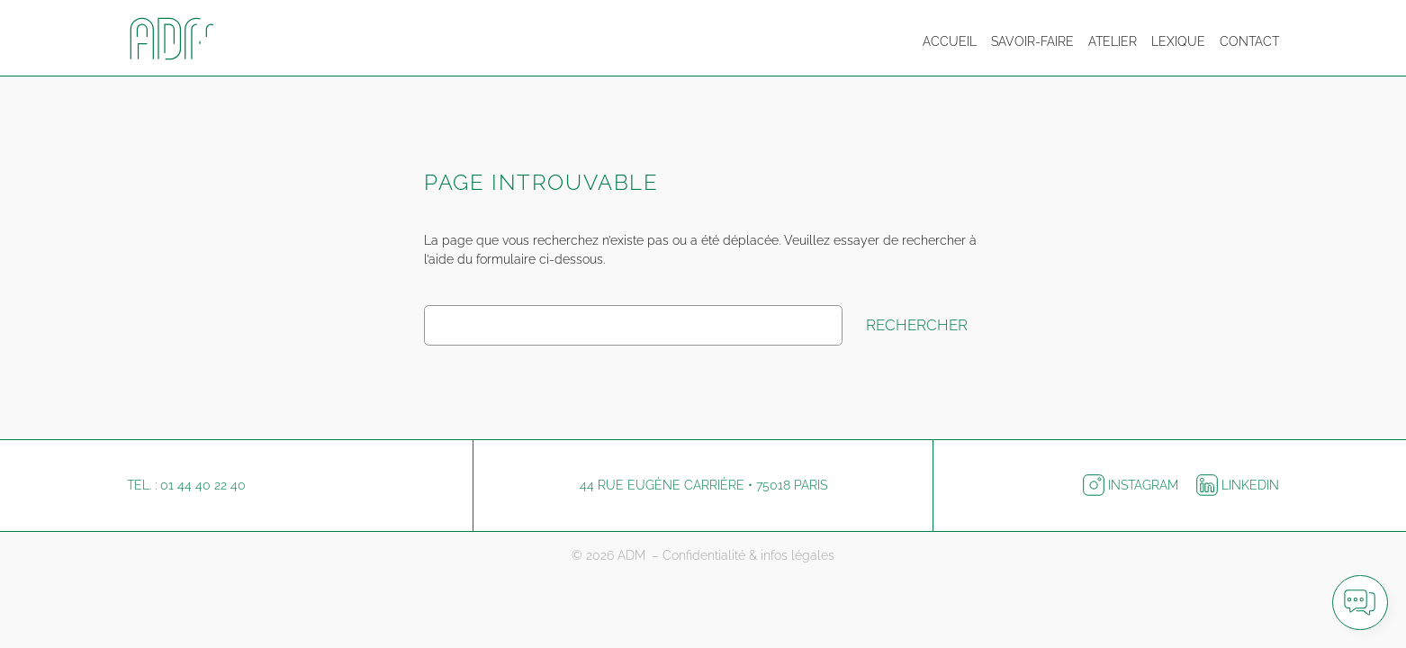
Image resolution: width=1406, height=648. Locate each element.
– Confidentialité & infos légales (743, 555)
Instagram (1132, 485)
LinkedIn (1237, 485)
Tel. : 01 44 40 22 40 (186, 485)
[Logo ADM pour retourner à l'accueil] (181, 41)
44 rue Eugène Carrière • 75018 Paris (703, 485)
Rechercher (917, 325)
